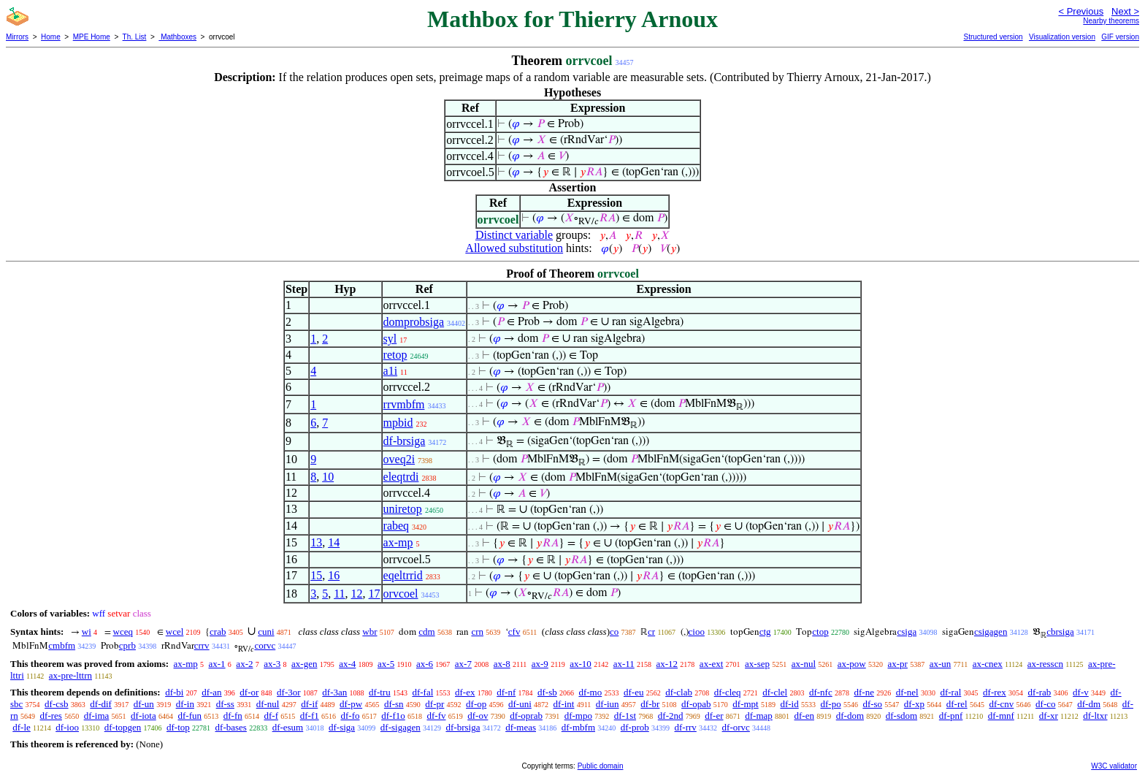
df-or (249, 692)
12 (357, 593)
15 (316, 575)
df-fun (189, 715)
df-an (211, 692)
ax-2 (244, 663)
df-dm (1088, 703)
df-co (1045, 703)
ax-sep (757, 663)
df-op (476, 703)
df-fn (232, 715)
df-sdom (901, 715)
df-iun (607, 703)
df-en (804, 715)
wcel (175, 631)
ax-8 (502, 663)
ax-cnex (988, 663)
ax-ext (711, 663)
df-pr (434, 703)
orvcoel (400, 593)
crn (477, 631)
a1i (390, 371)
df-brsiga (404, 441)
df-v (1081, 692)
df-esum (288, 727)
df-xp (914, 703)
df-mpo (578, 715)
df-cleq (727, 692)
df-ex (465, 692)
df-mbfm (578, 727)
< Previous (1080, 11)
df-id (789, 703)
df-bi (174, 692)
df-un (144, 703)
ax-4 (347, 663)
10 (328, 476)
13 (316, 542)
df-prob (635, 727)
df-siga (342, 727)
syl (390, 338)
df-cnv (1001, 703)
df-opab (696, 703)
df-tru (380, 692)
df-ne (863, 692)
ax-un (940, 663)
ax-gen (304, 663)
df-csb (57, 703)
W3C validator (1114, 766)
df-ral (950, 692)
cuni (266, 631)
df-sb (547, 692)
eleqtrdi (401, 476)
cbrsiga (1060, 631)
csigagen (990, 631)
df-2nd (670, 715)
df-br (649, 703)
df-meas (520, 727)
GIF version (1120, 37)
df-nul (268, 703)
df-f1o (393, 715)
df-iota (143, 715)
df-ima (97, 715)
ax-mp (398, 542)
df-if (309, 703)
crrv (202, 645)
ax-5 (386, 663)
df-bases (231, 727)
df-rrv (686, 727)
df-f (271, 715)
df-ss (225, 703)
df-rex (994, 692)
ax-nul (804, 663)
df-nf (506, 692)
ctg (765, 631)
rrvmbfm (404, 404)
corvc (264, 645)
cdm (426, 631)
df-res (51, 715)
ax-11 (624, 663)
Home (51, 37)
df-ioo (67, 727)
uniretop (402, 509)
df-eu (633, 692)
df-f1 (309, 715)
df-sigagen (400, 727)
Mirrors (17, 37)
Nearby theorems (1111, 21)
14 (334, 542)
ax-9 (540, 663)
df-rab (1040, 692)
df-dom (850, 715)
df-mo (590, 692)
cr (651, 631)
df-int (564, 703)
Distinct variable (514, 235)
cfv (514, 631)
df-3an (334, 692)
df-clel (774, 692)
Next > (1125, 11)
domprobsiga (414, 322)
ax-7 (463, 663)
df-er (714, 715)
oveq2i (399, 459)
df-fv (435, 715)
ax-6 (424, 663)
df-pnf (951, 715)
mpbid (398, 422)
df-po (830, 703)
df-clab (678, 692)
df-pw (351, 703)
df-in (185, 703)
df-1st (625, 715)
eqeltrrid (403, 575)
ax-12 (667, 663)
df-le (21, 727)
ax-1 (217, 663)
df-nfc (820, 692)
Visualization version (1062, 37)
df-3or (289, 692)
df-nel (907, 692)
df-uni (520, 703)
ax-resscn (1045, 663)
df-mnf (1001, 715)
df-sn (394, 703)
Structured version (992, 37)
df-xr (1048, 715)
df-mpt (745, 703)
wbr (369, 631)
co (614, 631)
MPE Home (91, 37)
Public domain (601, 766)
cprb (127, 645)
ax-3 (272, 663)
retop (395, 354)
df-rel (957, 703)
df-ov (477, 715)
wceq (123, 631)
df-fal (422, 692)
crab (218, 631)
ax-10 (580, 663)
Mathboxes (177, 37)
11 (339, 593)
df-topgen (123, 727)
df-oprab (526, 715)
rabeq (396, 525)
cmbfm (61, 645)
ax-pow (852, 663)
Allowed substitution (514, 248)
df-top (178, 727)
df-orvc (736, 727)
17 (374, 593)
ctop (820, 631)
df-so (872, 703)
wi (86, 631)
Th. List (135, 37)
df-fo (349, 715)
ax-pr (898, 663)
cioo (697, 631)
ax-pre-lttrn (70, 675)
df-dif (101, 703)
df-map (759, 715)
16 (334, 575)
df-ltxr (1095, 715)
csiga (906, 631)
